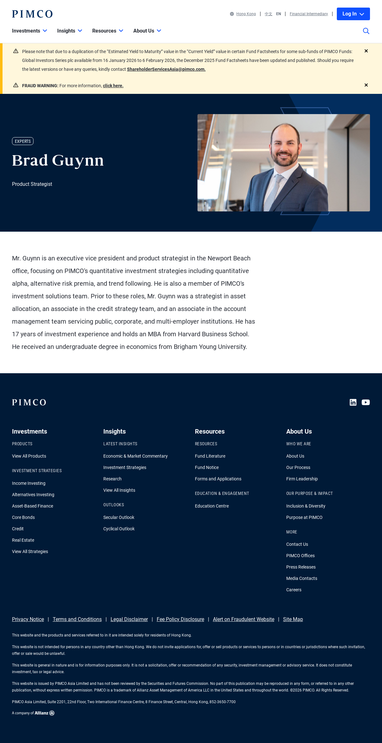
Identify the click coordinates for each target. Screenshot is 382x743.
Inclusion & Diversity (305, 506)
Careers (293, 589)
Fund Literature (210, 456)
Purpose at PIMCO (304, 517)
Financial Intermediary (309, 14)
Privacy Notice (28, 619)
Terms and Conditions (77, 619)
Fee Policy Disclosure (180, 619)
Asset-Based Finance (32, 506)
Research (112, 478)
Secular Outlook (118, 517)
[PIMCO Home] (32, 14)
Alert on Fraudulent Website (243, 619)
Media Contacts (301, 578)
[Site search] (366, 35)
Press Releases (301, 566)
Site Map (293, 619)
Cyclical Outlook (119, 528)
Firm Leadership (302, 478)
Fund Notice (207, 467)
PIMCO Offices (300, 555)
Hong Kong (243, 14)
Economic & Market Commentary (135, 456)
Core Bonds (23, 517)
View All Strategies (30, 551)
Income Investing (28, 483)
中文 (268, 14)
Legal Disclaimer (129, 619)
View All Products (29, 456)
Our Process (298, 467)
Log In (353, 14)
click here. (113, 85)
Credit (18, 528)
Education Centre (212, 506)
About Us (295, 456)
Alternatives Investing (33, 494)
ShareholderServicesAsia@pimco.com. (166, 69)
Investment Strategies (124, 467)
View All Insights (119, 490)
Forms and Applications (218, 478)
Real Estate (23, 540)
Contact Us (297, 544)
